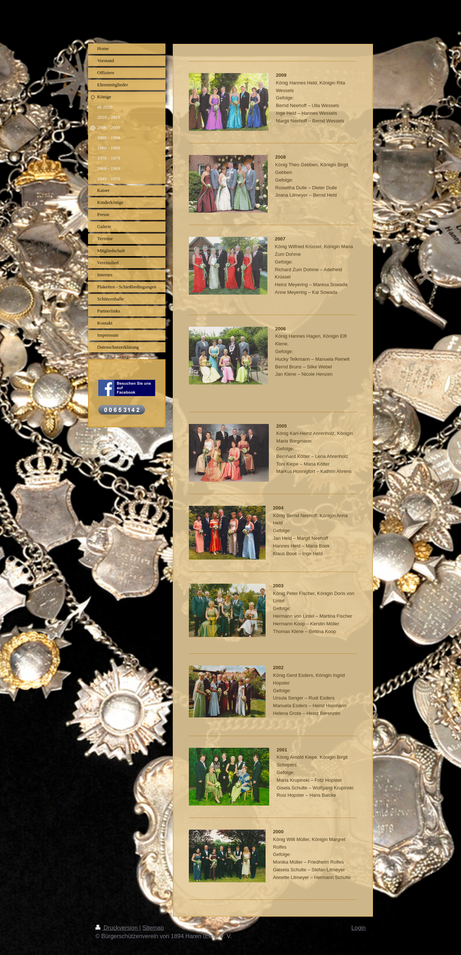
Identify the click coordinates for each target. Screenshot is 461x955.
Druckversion (117, 928)
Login (358, 928)
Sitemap (153, 928)
